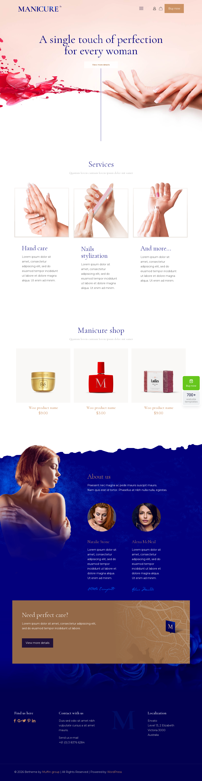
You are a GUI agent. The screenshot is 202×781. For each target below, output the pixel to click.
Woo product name (43, 408)
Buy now (174, 8)
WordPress (114, 772)
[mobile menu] (141, 8)
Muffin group (51, 772)
